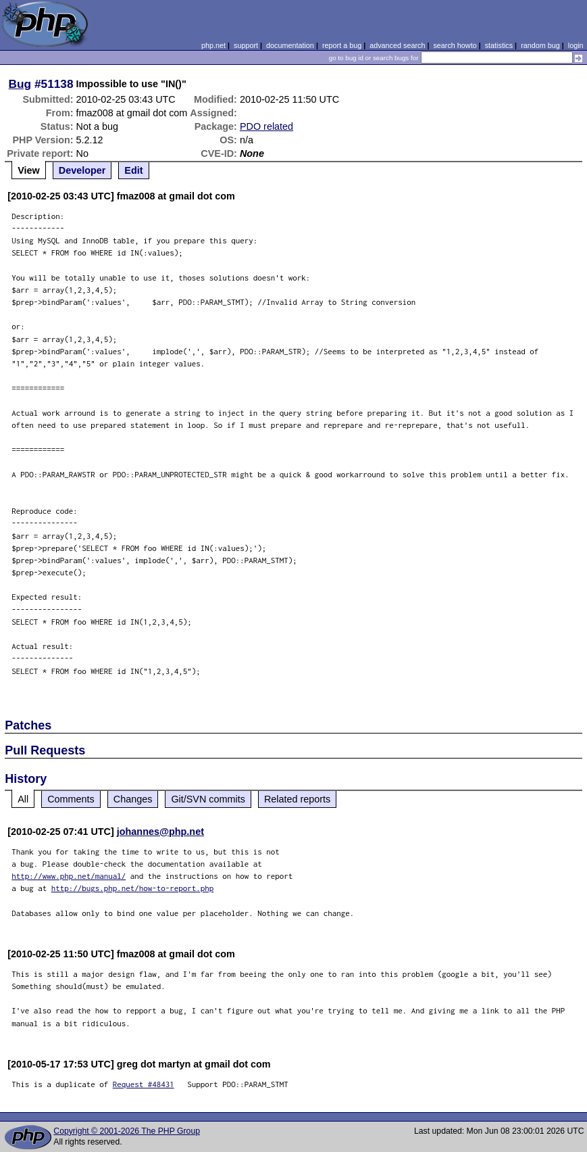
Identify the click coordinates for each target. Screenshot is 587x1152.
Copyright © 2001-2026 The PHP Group (126, 1131)
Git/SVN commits (208, 799)
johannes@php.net (160, 831)
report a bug (341, 45)
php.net (213, 45)
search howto (454, 45)
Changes (133, 799)
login (576, 45)
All (23, 799)
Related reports (297, 799)
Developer (82, 170)
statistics (499, 45)
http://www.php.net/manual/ (68, 875)
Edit (133, 170)
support (246, 45)
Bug (20, 84)
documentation (290, 45)
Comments (71, 799)
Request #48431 (143, 1084)
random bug (540, 45)
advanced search (397, 45)
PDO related (266, 126)
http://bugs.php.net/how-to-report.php (132, 888)
